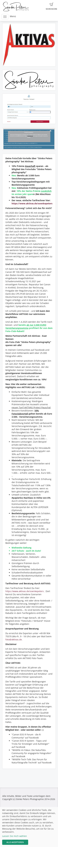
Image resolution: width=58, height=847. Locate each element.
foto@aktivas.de (13, 639)
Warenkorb (51, 6)
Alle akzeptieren (15, 842)
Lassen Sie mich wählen (14, 836)
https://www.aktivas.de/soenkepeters (32, 203)
